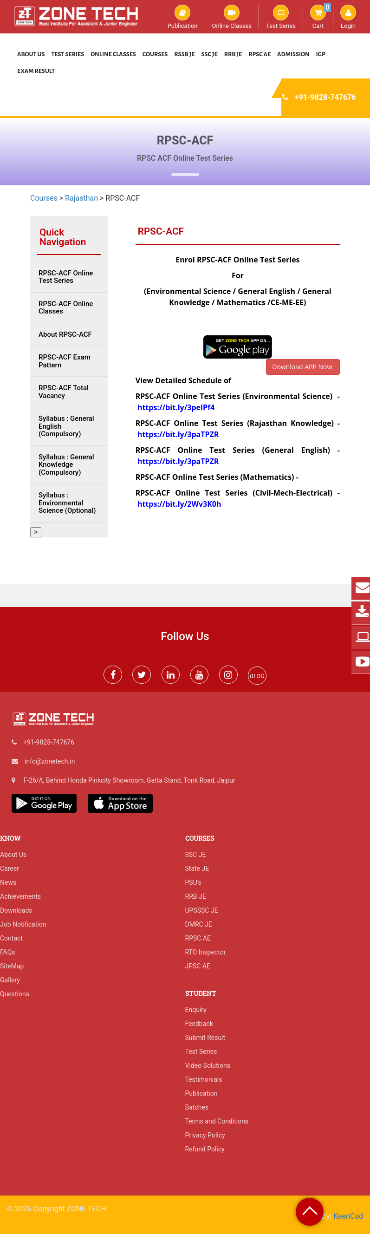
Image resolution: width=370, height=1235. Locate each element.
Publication (183, 17)
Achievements (20, 897)
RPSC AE (259, 54)
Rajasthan (81, 198)
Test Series (281, 17)
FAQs (7, 953)
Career (9, 869)
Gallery (10, 981)
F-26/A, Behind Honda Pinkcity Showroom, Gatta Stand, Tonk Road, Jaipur (129, 780)
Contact (11, 939)
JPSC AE (198, 967)
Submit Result (205, 1038)
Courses (155, 54)
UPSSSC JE (201, 911)
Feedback (199, 1024)
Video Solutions (207, 1066)
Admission (293, 54)
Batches (197, 1108)
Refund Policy (205, 1150)
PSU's (193, 883)
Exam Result (36, 71)
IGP (320, 54)
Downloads (16, 911)
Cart (320, 17)
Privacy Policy (205, 1136)
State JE (197, 869)
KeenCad (348, 1217)
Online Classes (232, 17)
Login (348, 17)
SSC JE (209, 54)
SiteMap (12, 967)
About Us (31, 54)
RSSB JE (184, 54)
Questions (14, 995)
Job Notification (23, 925)
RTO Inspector (205, 953)
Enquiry (196, 1010)
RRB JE (233, 54)
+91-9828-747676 (325, 97)
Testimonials (203, 1080)
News (8, 883)
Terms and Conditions (217, 1122)
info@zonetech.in (50, 761)
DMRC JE (198, 925)
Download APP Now (303, 366)
